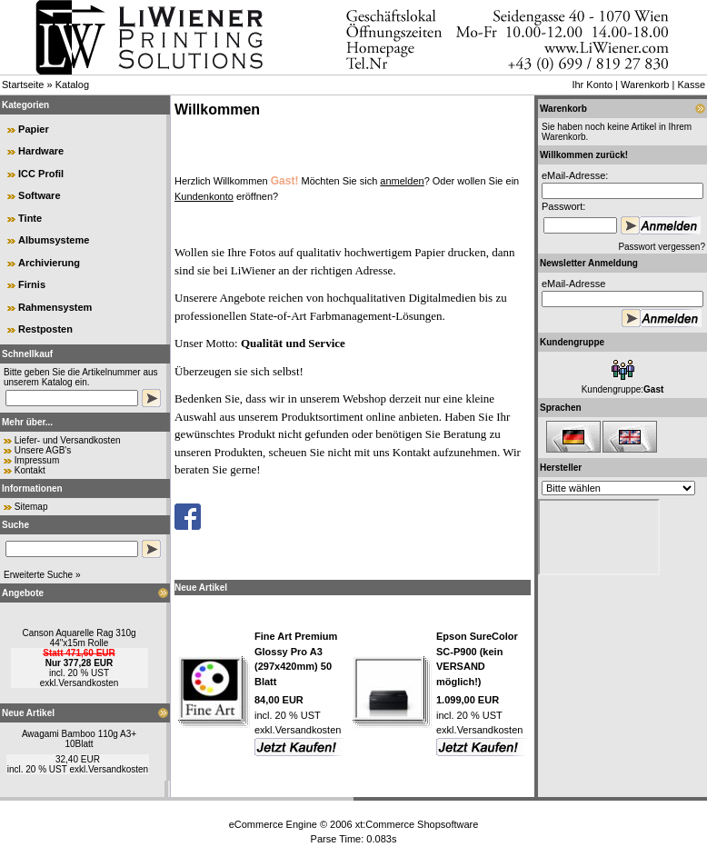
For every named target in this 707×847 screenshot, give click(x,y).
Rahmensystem (55, 307)
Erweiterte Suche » (42, 575)
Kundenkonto (204, 196)
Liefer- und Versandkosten (68, 440)
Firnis (31, 284)
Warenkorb (645, 84)
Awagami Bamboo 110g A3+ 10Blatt (79, 739)
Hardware (41, 150)
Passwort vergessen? (661, 247)
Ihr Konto (592, 84)
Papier (33, 129)
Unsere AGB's (43, 450)
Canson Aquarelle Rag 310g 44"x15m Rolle (78, 638)
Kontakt (30, 470)
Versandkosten (88, 683)
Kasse (691, 84)
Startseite (23, 84)
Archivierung (49, 262)
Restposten (45, 329)
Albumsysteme (53, 239)
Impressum (37, 460)
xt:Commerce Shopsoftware (417, 824)
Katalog (72, 84)
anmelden (401, 180)
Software (39, 195)
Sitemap (31, 507)
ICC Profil (41, 173)
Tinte (30, 218)
